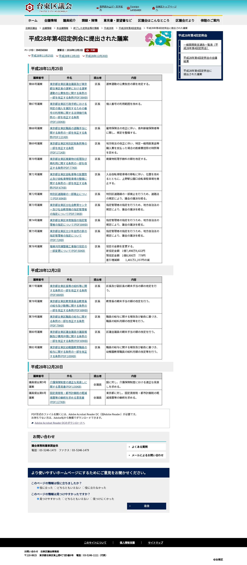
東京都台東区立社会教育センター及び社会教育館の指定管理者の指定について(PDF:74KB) (68, 209)
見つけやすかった (50, 499)
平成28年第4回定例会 (130, 28)
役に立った (46, 488)
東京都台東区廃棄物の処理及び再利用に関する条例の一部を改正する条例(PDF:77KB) (68, 163)
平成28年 (109, 28)
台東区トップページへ (166, 8)
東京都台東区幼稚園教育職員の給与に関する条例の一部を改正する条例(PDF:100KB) (68, 351)
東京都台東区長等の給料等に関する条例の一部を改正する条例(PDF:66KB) (68, 290)
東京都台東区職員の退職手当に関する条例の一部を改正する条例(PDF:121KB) (68, 132)
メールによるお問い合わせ (148, 455)
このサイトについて (95, 542)
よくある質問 (140, 447)
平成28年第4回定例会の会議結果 (200, 59)
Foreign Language (135, 8)
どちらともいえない (69, 488)
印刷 (93, 50)
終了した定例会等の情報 (86, 28)
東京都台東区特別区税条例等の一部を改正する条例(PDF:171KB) (68, 147)
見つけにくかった (103, 499)
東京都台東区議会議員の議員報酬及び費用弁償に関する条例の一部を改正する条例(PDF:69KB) (69, 336)
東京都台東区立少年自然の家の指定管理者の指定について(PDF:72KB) (68, 235)
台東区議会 (31, 28)
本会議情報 (62, 28)
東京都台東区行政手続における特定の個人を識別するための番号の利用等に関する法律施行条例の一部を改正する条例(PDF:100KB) (68, 113)
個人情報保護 (127, 542)
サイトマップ (155, 542)
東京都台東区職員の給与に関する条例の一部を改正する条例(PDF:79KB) (68, 320)
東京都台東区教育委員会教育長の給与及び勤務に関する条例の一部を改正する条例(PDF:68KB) (69, 305)
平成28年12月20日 (96, 56)
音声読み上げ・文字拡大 (111, 8)
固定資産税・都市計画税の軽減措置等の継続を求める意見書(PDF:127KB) (68, 397)
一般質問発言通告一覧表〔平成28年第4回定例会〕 (201, 46)
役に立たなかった (95, 488)
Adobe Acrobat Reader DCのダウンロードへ (58, 422)
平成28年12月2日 (69, 56)
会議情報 (47, 28)
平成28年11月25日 (42, 55)
